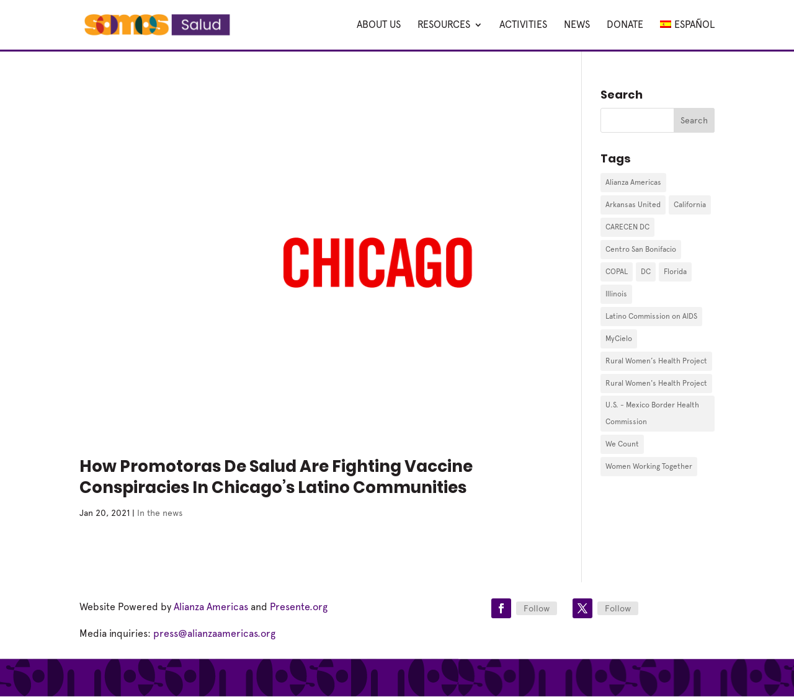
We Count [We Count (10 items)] (622, 444)
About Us (379, 25)
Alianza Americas (211, 607)
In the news (159, 513)
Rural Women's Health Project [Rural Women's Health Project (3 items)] (656, 383)
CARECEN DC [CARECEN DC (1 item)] (627, 227)
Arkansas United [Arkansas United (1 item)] (633, 204)
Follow (537, 608)
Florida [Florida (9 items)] (675, 271)
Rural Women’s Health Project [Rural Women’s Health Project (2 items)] (656, 361)
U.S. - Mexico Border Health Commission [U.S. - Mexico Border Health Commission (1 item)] (652, 413)
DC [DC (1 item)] (646, 271)
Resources (443, 25)
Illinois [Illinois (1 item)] (616, 294)
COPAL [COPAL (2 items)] (616, 271)
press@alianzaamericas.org (214, 633)
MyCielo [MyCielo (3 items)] (618, 338)
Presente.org (299, 607)
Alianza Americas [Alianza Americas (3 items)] (633, 182)
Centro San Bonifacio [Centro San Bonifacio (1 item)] (640, 249)
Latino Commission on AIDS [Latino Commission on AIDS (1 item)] (651, 316)
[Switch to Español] (687, 35)
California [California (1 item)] (690, 204)
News (577, 25)
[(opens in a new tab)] (313, 262)
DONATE (625, 25)
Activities (523, 25)
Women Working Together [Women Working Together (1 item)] (648, 466)
